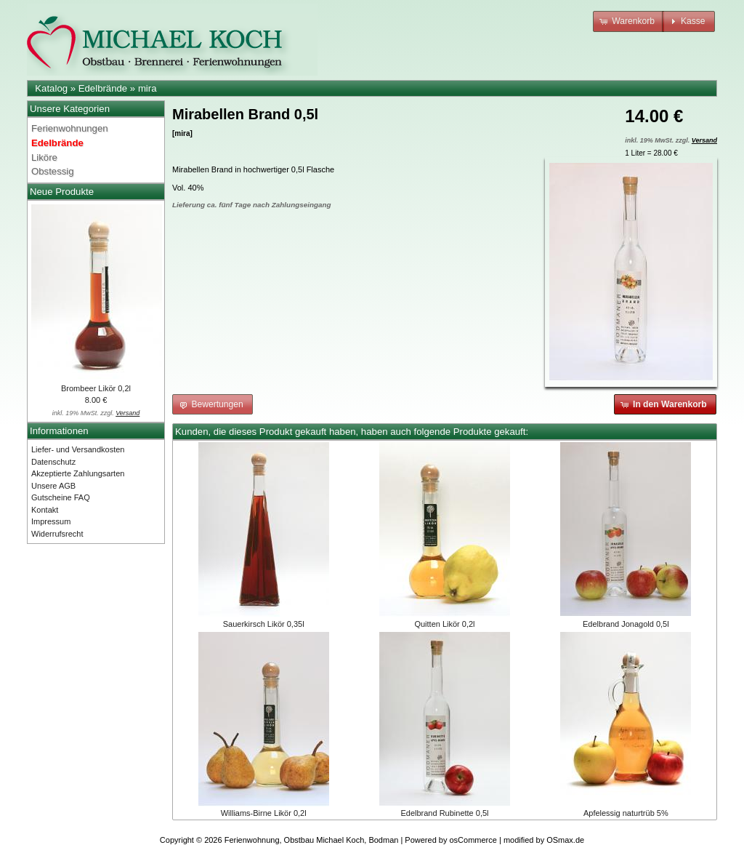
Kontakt (44, 509)
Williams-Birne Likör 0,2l (264, 813)
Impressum (50, 521)
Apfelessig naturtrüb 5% (625, 813)
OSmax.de (565, 840)
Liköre (44, 157)
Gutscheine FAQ (60, 497)
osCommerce (473, 840)
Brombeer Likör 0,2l (96, 388)
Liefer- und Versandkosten (77, 449)
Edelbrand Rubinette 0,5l (444, 813)
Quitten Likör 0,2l (444, 624)
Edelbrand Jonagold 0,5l (626, 624)
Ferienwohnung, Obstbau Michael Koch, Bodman (312, 840)
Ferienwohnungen (69, 128)
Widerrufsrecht (57, 533)
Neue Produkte (62, 191)
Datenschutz (53, 461)
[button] (628, 21)
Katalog (51, 88)
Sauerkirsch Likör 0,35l (263, 624)
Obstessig (52, 171)
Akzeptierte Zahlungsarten (77, 473)
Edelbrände (102, 88)
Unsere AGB (53, 485)
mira (147, 88)
